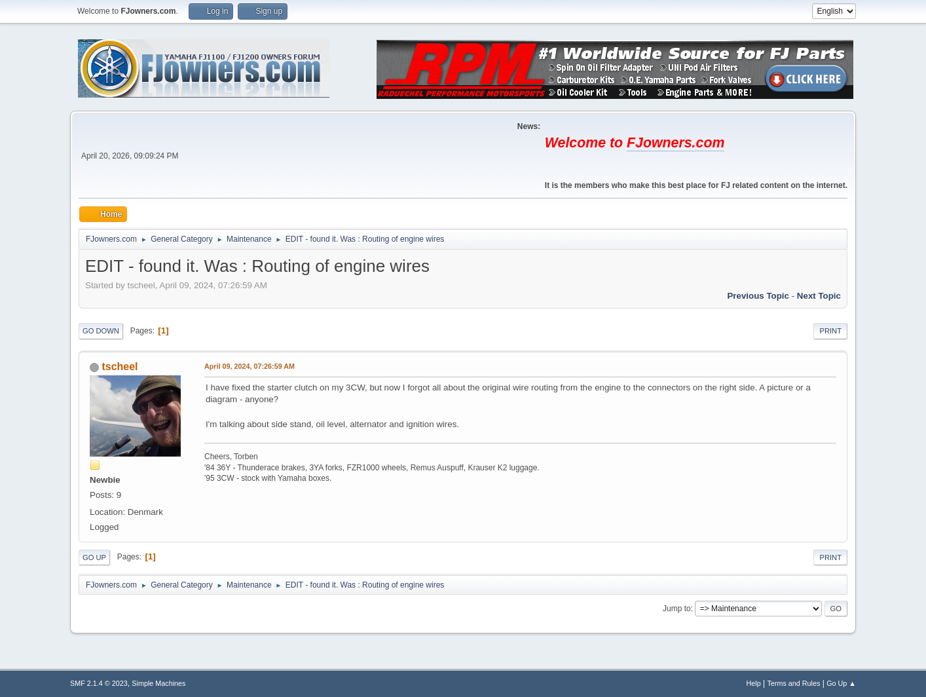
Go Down (101, 331)
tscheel (120, 366)
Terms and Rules (794, 683)
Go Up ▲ (841, 683)
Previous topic (758, 296)
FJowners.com (675, 143)
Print (830, 331)
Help (754, 683)
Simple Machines (158, 683)
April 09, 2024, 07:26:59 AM (249, 366)
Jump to (677, 608)
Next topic (819, 296)
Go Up (94, 557)
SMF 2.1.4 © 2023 (99, 683)
